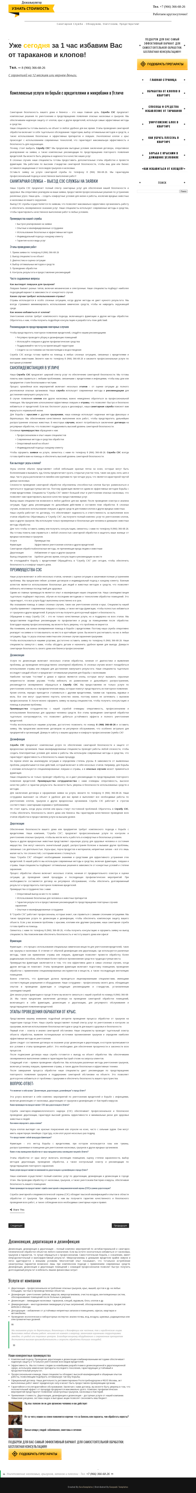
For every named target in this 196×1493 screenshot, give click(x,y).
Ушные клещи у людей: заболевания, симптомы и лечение (52, 1430)
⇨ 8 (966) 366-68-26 (31, 68)
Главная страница (163, 80)
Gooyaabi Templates (118, 1486)
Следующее (16, 1225)
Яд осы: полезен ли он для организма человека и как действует (55, 1403)
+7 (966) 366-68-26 (172, 6)
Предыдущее (120, 1225)
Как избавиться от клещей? (164, 169)
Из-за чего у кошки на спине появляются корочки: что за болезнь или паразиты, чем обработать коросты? (76, 1416)
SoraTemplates (86, 1486)
